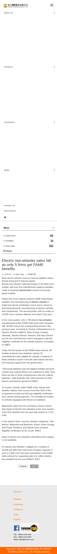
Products (8, 67)
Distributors (10, 211)
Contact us (9, 205)
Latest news (11, 236)
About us (8, 13)
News (6, 170)
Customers (9, 122)
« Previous (22, 466)
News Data (10, 246)
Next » (34, 466)
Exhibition (10, 241)
